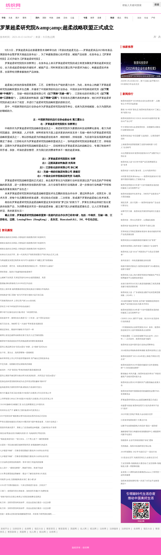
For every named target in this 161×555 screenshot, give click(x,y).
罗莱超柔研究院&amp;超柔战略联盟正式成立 (139, 400)
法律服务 (114, 529)
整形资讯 (50, 529)
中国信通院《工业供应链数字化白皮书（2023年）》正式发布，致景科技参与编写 (139, 337)
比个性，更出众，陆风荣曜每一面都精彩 (17, 353)
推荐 (92, 18)
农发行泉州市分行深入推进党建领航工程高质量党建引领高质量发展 (140, 285)
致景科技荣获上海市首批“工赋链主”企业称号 (139, 246)
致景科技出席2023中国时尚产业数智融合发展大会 (140, 383)
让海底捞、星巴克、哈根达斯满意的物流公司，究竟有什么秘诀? (26, 266)
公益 (72, 18)
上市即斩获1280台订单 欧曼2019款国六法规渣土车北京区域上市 (26, 399)
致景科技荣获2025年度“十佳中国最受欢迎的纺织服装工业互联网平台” (140, 186)
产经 (153, 18)
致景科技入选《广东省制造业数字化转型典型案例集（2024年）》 (140, 293)
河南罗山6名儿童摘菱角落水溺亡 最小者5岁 (18, 479)
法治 (139, 18)
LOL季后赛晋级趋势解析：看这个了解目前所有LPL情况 (23, 474)
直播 (99, 18)
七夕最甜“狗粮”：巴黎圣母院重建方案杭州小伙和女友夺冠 (24, 451)
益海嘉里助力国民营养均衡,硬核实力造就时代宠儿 (21, 387)
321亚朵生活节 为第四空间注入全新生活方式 (139, 458)
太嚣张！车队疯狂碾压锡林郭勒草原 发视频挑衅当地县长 (23, 445)
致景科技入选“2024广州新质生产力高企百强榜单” (140, 253)
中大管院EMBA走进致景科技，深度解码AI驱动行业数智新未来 (140, 128)
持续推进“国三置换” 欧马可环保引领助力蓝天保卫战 (21, 295)
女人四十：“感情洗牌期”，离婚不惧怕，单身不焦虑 (21, 468)
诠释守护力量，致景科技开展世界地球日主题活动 (140, 212)
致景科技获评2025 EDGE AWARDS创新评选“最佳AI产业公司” (140, 119)
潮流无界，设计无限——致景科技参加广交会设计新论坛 (140, 204)
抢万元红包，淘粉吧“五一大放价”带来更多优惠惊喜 (21, 324)
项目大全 (38, 529)
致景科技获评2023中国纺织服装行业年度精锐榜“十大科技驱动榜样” (139, 366)
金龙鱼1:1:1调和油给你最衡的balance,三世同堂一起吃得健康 (141, 473)
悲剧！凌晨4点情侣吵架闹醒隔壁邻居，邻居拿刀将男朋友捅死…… (27, 514)
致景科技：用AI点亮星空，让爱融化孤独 (138, 220)
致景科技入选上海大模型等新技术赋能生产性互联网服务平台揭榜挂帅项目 (140, 276)
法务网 (103, 529)
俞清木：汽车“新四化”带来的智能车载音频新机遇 (20, 370)
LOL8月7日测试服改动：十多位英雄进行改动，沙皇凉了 (23, 485)
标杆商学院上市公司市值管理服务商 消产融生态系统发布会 (24, 358)
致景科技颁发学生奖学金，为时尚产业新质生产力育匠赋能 (140, 195)
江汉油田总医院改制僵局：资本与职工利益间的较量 (21, 462)
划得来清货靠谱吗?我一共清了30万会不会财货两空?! (140, 482)
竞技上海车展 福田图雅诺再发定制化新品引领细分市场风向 (24, 289)
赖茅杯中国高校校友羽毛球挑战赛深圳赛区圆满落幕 (21, 341)
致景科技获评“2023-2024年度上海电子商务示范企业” (140, 357)
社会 (146, 18)
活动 (65, 18)
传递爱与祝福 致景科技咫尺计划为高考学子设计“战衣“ (140, 407)
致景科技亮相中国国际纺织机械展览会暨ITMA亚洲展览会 (140, 392)
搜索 (156, 4)
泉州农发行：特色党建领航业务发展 (136, 260)
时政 (51, 18)
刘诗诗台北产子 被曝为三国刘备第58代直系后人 (20, 410)
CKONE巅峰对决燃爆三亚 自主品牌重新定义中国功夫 (22, 404)
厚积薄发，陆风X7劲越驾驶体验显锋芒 (16, 272)
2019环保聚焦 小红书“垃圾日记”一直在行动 (139, 452)
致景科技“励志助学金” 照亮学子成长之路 (138, 226)
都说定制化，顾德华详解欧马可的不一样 (17, 330)
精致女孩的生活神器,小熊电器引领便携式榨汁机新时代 (23, 237)
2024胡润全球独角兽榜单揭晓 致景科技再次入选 (141, 350)
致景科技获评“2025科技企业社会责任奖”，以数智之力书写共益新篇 (140, 102)
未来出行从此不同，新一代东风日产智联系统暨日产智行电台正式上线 (29, 255)
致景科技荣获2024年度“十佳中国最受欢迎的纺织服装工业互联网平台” (140, 311)
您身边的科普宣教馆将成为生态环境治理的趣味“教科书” (23, 381)
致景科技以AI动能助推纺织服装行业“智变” (138, 240)
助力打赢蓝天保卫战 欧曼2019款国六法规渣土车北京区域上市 (25, 393)
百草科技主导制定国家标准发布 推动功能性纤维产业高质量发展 (141, 233)
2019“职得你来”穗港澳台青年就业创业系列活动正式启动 (23, 416)
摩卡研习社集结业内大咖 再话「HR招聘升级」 (19, 312)
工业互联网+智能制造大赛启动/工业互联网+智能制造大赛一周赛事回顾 (141, 464)
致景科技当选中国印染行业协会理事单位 (138, 345)
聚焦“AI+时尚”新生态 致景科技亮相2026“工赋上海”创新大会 (141, 111)
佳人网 (83, 529)
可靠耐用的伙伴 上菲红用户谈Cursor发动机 (18, 301)
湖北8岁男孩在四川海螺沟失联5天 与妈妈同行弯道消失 (23, 433)
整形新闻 (62, 529)
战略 (58, 18)
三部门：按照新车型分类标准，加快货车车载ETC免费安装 (24, 491)
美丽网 (73, 529)
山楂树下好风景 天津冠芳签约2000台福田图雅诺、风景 (23, 278)
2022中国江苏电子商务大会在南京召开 (137, 414)
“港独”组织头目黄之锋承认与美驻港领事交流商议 (20, 497)
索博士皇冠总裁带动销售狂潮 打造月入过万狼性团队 (22, 335)
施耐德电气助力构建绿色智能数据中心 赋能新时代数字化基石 (141, 433)
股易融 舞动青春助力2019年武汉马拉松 (16, 283)
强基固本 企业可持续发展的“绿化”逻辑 (137, 440)
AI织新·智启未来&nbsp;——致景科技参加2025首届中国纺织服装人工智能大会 (141, 177)
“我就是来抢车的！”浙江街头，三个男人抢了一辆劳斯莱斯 (24, 439)
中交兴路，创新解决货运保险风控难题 (16, 364)
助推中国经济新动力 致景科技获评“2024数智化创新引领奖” (140, 267)
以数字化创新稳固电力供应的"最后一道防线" (139, 426)
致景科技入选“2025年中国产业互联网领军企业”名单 (139, 163)
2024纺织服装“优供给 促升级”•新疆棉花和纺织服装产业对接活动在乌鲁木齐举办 (140, 302)
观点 (119, 18)
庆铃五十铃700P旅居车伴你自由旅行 (15, 306)
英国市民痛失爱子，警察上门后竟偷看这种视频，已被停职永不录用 (28, 428)
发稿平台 (5, 529)
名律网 (28, 529)
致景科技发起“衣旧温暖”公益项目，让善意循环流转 (140, 137)
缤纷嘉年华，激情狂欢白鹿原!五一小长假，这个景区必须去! (25, 318)
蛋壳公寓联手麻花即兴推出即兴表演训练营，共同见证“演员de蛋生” (28, 376)
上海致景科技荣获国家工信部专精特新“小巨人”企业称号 (139, 145)
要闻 (24, 18)
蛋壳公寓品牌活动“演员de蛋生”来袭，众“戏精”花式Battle (23, 347)
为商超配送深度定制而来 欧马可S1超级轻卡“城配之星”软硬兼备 (26, 260)
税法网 (93, 529)
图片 (17, 18)
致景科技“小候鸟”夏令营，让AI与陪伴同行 (138, 171)
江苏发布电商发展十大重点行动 (134, 420)
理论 (126, 18)
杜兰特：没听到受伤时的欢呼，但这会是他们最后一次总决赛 (25, 502)
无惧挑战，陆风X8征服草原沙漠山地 (136, 446)
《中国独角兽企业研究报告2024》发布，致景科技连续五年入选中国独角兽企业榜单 (140, 328)
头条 (10, 18)
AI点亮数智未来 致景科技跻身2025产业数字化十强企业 (141, 154)
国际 (44, 18)
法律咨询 (17, 529)
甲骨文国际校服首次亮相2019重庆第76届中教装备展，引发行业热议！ (29, 422)
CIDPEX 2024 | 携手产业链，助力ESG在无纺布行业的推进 (140, 320)
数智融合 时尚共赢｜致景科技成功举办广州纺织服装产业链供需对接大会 (141, 375)
